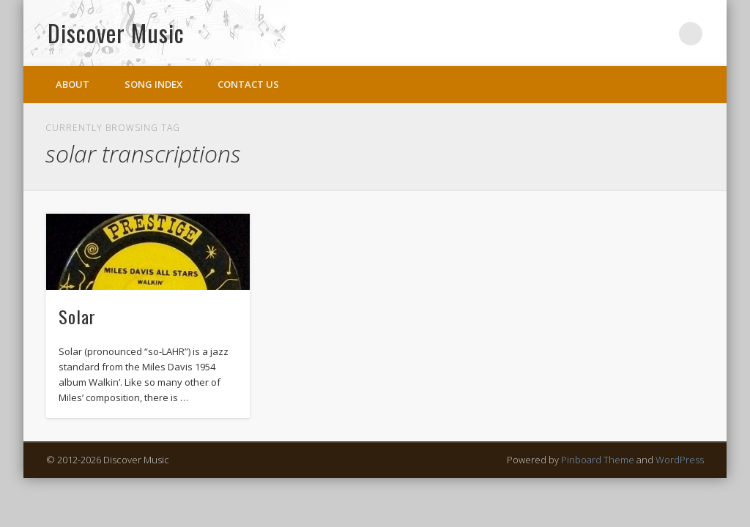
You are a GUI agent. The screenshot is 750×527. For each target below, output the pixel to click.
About (72, 84)
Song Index (153, 84)
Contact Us (248, 84)
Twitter (660, 33)
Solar (77, 316)
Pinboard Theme (597, 459)
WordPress (680, 459)
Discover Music (116, 32)
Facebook (630, 33)
